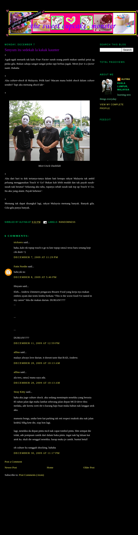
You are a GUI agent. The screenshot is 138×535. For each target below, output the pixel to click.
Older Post (88, 467)
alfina (17, 352)
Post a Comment (13, 461)
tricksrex (18, 242)
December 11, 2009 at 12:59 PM (37, 343)
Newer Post (11, 467)
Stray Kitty (19, 391)
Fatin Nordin (20, 266)
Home (50, 467)
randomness (67, 222)
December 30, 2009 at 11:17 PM (37, 452)
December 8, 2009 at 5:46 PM (35, 277)
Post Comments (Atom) (31, 474)
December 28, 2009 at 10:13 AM (37, 363)
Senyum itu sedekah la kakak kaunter (32, 50)
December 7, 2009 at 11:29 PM (36, 257)
